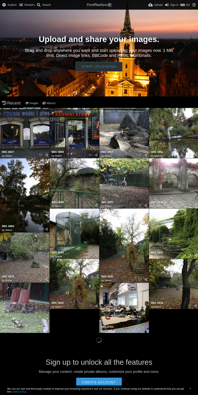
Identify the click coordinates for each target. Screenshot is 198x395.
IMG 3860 (8, 226)
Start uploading (99, 66)
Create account (99, 382)
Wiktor (8, 155)
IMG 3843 (157, 252)
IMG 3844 (58, 252)
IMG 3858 (58, 202)
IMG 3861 (157, 152)
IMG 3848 (157, 202)
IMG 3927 (8, 152)
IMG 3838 (157, 303)
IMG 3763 (107, 326)
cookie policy (19, 391)
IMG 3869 (58, 152)
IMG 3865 (107, 152)
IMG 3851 (107, 202)
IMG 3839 (8, 276)
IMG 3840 (58, 303)
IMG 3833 (8, 326)
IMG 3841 (107, 276)
